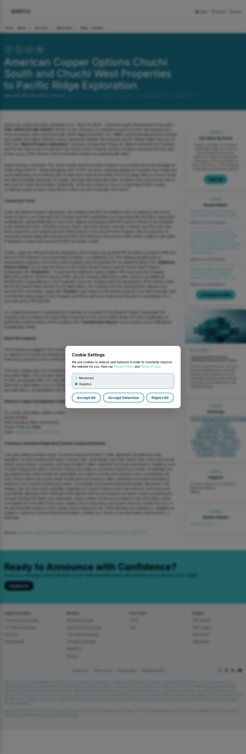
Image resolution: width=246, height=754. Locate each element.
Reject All (160, 398)
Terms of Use (150, 367)
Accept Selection (123, 398)
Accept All (86, 398)
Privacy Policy (124, 367)
